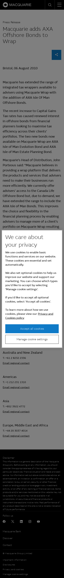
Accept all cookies (32, 328)
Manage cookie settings (32, 339)
